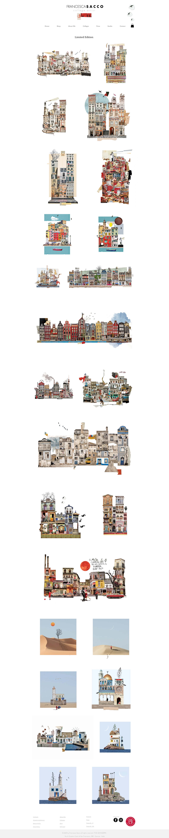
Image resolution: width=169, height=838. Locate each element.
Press (87, 820)
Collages (62, 820)
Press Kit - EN (90, 826)
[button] (132, 25)
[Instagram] (121, 820)
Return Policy (37, 823)
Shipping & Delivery (39, 820)
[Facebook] (115, 820)
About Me (63, 817)
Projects (88, 816)
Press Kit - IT (89, 823)
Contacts (35, 817)
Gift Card (62, 826)
